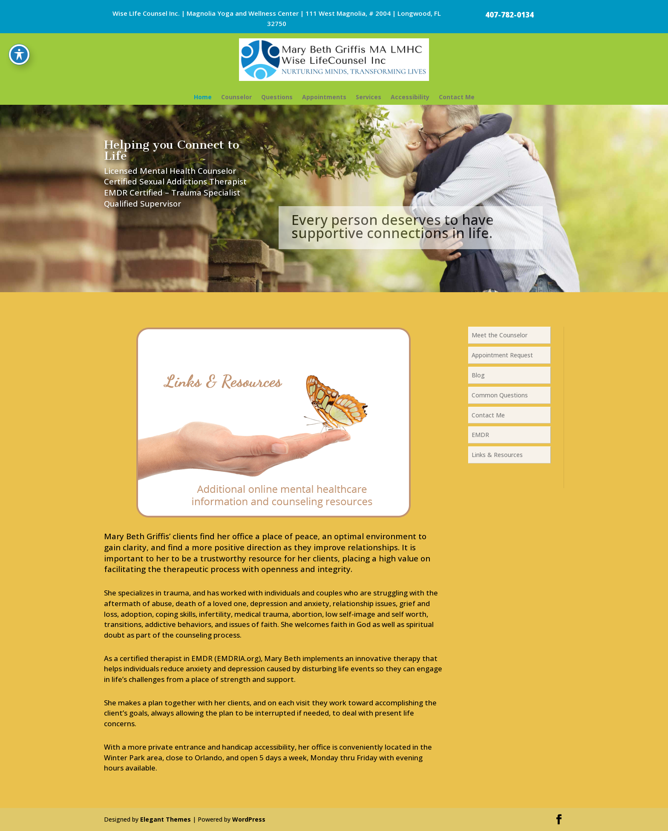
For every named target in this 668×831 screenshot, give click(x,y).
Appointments (324, 97)
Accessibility (410, 97)
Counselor (236, 97)
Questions (277, 97)
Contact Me (457, 97)
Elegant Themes (165, 819)
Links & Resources (497, 455)
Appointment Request (502, 355)
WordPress (248, 819)
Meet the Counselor (499, 335)
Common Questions (500, 395)
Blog (478, 375)
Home (203, 97)
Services (368, 97)
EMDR (480, 435)
